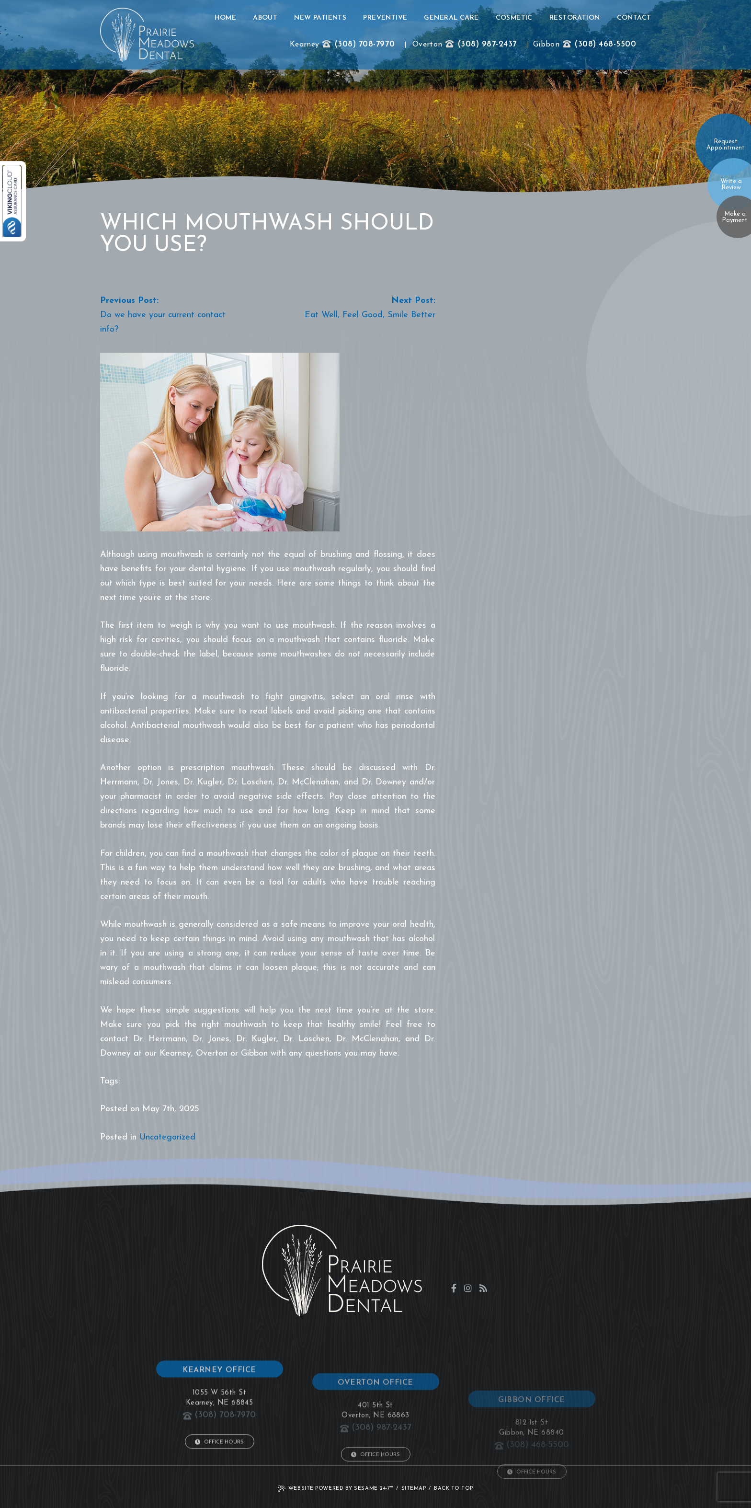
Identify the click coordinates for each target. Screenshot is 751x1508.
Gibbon (546, 44)
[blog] (483, 1287)
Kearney (304, 44)
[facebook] (453, 1287)
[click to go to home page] (147, 35)
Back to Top (453, 1488)
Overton (427, 44)
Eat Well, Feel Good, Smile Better (370, 315)
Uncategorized (167, 1137)
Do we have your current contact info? (163, 322)
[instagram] (468, 1287)
